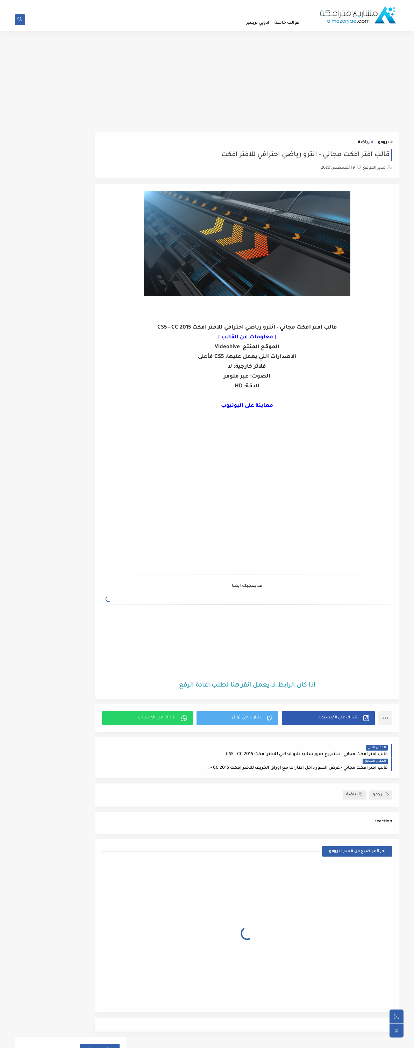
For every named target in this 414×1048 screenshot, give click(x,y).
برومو (383, 145)
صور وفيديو (101, 393)
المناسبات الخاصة (94, 250)
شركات (105, 381)
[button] (334, 719)
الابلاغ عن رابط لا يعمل (210, 5)
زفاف (107, 369)
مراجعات (103, 476)
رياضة (364, 145)
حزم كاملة (103, 333)
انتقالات (104, 274)
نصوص (105, 548)
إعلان (107, 238)
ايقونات (105, 298)
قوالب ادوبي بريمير (94, 440)
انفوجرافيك (101, 286)
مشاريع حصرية (97, 488)
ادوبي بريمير (257, 23)
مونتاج (106, 536)
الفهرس (178, 5)
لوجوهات (103, 464)
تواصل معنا (155, 5)
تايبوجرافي (102, 321)
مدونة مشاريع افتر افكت (326, 1038)
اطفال (106, 226)
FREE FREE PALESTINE (95, 160)
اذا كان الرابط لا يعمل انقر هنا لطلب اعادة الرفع (266, 686)
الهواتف (104, 262)
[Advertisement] (207, 83)
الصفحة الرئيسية (289, 5)
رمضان (105, 345)
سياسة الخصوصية (253, 5)
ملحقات (104, 512)
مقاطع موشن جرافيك (91, 500)
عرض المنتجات (98, 405)
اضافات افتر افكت (95, 214)
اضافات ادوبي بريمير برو (89, 203)
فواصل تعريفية (97, 429)
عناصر (106, 417)
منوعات (105, 524)
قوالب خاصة (287, 23)
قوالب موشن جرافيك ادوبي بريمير (80, 452)
